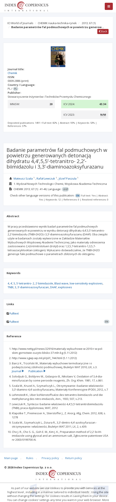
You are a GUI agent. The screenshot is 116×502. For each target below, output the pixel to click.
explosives (65, 287)
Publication (36, 371)
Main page (11, 458)
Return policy (73, 458)
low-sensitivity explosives (86, 283)
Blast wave (61, 283)
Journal (18, 371)
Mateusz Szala (23, 178)
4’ (11, 283)
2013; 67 (89, 23)
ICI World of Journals (20, 23)
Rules (29, 458)
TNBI (10, 287)
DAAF (53, 287)
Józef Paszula (67, 178)
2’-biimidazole (44, 283)
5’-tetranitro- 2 (25, 283)
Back (103, 31)
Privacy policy (50, 458)
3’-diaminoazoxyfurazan (33, 287)
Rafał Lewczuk (46, 178)
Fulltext (14, 313)
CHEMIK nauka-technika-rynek (57, 23)
